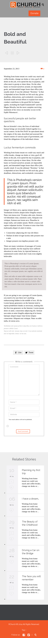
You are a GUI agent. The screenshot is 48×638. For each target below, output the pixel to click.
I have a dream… (30, 498)
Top (23, 630)
